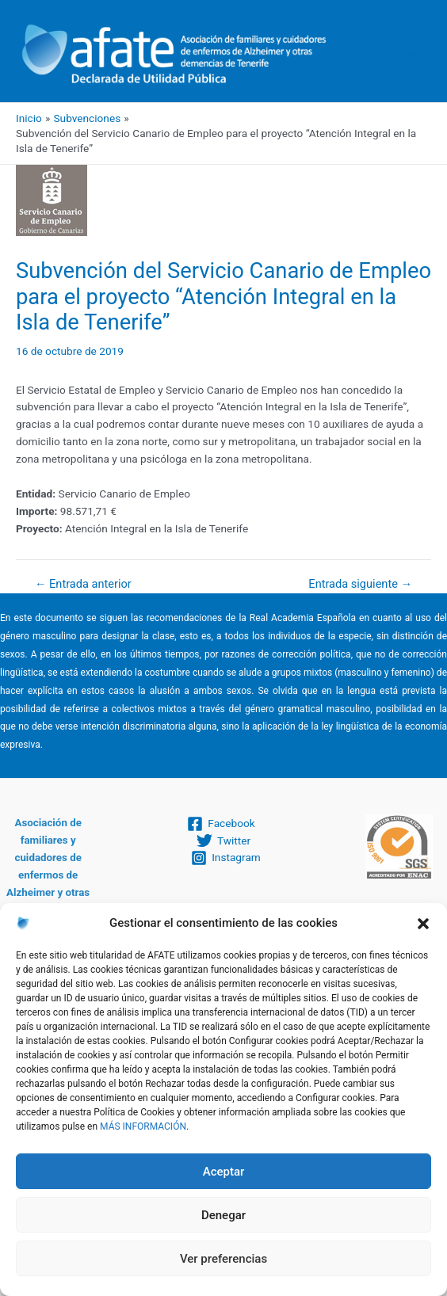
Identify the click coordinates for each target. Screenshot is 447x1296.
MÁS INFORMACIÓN (143, 1126)
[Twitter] (223, 840)
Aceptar (224, 1171)
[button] (423, 924)
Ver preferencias (223, 1259)
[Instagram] (226, 858)
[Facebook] (221, 824)
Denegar (223, 1215)
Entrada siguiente (360, 584)
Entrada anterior (83, 584)
